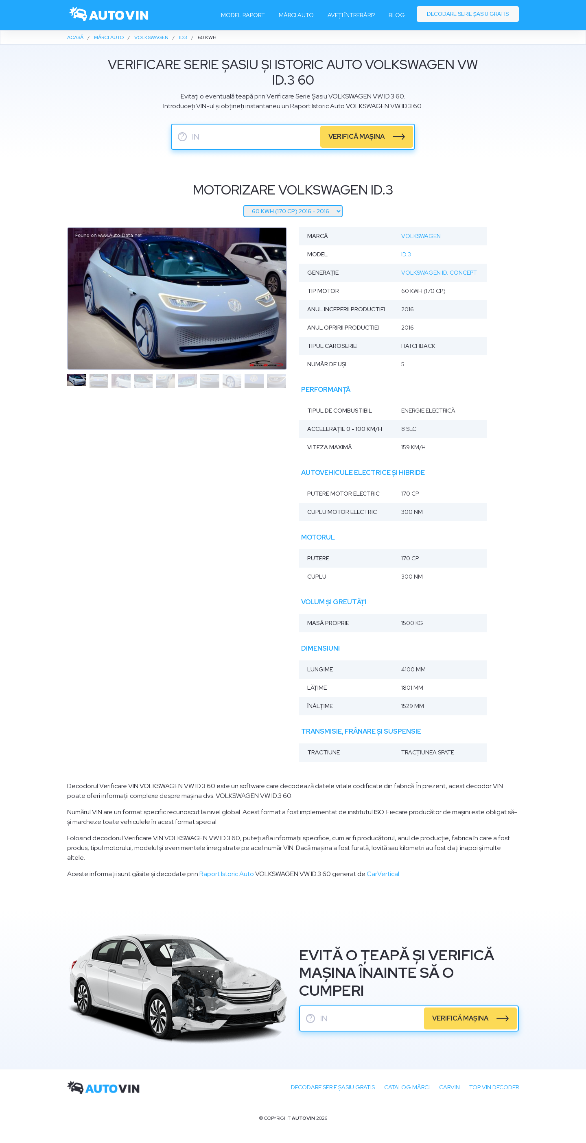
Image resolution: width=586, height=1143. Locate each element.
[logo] (109, 15)
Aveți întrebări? (351, 15)
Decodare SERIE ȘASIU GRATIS (333, 1087)
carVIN (449, 1087)
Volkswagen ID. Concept (439, 272)
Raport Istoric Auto (226, 874)
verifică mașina (356, 136)
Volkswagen (421, 236)
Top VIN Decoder (494, 1087)
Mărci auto (296, 15)
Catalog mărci (407, 1087)
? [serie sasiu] (182, 136)
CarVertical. (383, 874)
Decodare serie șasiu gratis (468, 14)
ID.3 (406, 254)
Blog (397, 15)
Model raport (243, 15)
